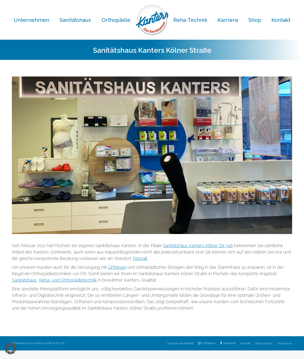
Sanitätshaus (24, 288)
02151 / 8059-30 (186, 4)
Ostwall (140, 266)
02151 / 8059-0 (82, 4)
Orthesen (117, 275)
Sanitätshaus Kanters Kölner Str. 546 (198, 254)
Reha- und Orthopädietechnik (68, 288)
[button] (10, 348)
